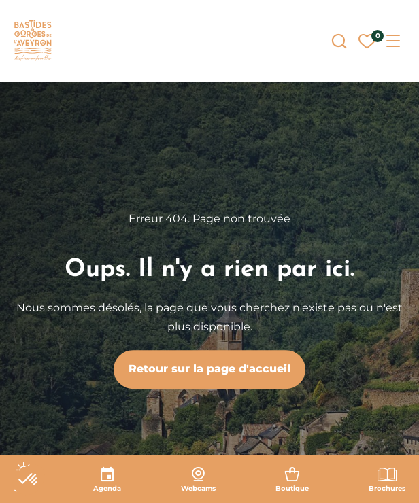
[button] (28, 480)
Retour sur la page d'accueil (209, 368)
